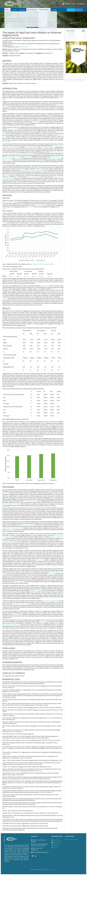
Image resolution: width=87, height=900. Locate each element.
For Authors (71, 35)
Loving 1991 (60, 105)
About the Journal (57, 840)
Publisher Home (69, 4)
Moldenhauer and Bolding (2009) (12, 157)
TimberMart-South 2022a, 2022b (19, 604)
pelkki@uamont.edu (23, 47)
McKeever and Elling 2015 (27, 525)
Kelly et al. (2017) (7, 160)
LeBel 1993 (5, 106)
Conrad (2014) (27, 157)
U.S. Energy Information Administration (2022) (32, 170)
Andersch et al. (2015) (35, 590)
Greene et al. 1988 (54, 152)
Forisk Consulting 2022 (33, 177)
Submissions (56, 845)
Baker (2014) (35, 121)
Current (15, 10)
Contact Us (76, 10)
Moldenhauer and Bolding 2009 (51, 601)
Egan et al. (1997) (7, 158)
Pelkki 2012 (16, 614)
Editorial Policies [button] (50, 10)
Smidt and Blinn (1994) (57, 157)
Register (81, 4)
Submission (64, 10)
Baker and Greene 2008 (12, 147)
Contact (55, 847)
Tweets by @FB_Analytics (71, 839)
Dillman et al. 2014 (57, 289)
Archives (24, 10)
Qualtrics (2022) (45, 285)
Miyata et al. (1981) (13, 129)
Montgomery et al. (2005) (54, 158)
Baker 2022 (6, 175)
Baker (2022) (51, 573)
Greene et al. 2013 (29, 153)
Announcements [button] (35, 10)
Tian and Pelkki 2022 (40, 205)
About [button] (8, 10)
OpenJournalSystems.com (52, 869)
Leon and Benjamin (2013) (47, 147)
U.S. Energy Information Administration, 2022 (42, 264)
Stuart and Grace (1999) (31, 147)
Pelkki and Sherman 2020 (9, 202)
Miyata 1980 (6, 141)
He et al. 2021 (40, 560)
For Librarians (72, 38)
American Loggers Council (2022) (11, 504)
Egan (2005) (18, 158)
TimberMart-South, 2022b (30, 501)
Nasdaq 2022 (9, 529)
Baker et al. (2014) (19, 581)
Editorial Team (56, 842)
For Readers (71, 33)
